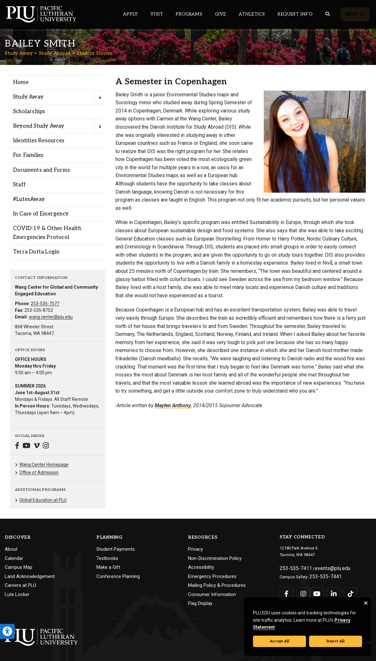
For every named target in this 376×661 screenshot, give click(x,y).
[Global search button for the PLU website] (327, 14)
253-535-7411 (292, 567)
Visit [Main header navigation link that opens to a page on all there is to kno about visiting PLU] (156, 14)
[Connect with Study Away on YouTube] (26, 446)
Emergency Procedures (212, 576)
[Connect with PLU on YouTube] (314, 590)
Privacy (195, 549)
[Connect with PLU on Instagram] (300, 590)
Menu (355, 14)
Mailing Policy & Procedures (217, 585)
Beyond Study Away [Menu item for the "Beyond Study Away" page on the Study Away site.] (38, 126)
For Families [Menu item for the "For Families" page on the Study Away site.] (28, 155)
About (11, 549)
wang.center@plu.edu (51, 316)
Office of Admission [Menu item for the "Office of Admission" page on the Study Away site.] (39, 472)
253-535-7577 (45, 303)
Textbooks (107, 558)
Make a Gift (108, 567)
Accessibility (201, 567)
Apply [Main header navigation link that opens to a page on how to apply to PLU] (130, 14)
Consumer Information (212, 594)
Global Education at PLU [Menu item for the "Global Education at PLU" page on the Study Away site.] (43, 500)
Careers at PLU (20, 585)
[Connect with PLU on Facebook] (286, 590)
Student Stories (95, 53)
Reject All (336, 641)
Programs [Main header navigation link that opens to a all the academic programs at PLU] (189, 14)
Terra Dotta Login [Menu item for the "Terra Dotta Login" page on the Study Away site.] (36, 252)
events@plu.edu (322, 567)
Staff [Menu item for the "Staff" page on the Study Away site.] (19, 185)
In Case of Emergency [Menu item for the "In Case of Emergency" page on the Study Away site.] (40, 214)
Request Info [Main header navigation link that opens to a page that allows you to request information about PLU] (294, 14)
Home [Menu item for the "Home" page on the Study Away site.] (21, 82)
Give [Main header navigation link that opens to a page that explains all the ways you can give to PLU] (220, 14)
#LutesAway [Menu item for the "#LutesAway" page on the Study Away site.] (29, 199)
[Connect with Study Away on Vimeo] (37, 446)
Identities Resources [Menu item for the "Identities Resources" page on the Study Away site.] (38, 141)
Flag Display (200, 603)
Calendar (14, 558)
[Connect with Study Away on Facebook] (17, 446)
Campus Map (18, 567)
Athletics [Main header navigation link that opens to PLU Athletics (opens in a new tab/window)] (252, 14)
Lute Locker (17, 594)
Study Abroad (55, 53)
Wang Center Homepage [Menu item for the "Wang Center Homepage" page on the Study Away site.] (43, 464)
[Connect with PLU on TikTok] (343, 590)
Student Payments (115, 549)
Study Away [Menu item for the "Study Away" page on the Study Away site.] (28, 97)
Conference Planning (118, 576)
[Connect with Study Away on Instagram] (46, 446)
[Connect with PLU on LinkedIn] (329, 590)
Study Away (19, 53)
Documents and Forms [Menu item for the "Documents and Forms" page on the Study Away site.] (41, 170)
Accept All (279, 641)
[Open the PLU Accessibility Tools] (7, 631)
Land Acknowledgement (30, 576)
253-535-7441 (321, 574)
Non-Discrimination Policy (215, 558)
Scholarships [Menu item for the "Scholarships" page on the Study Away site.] (29, 111)
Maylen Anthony (173, 405)
